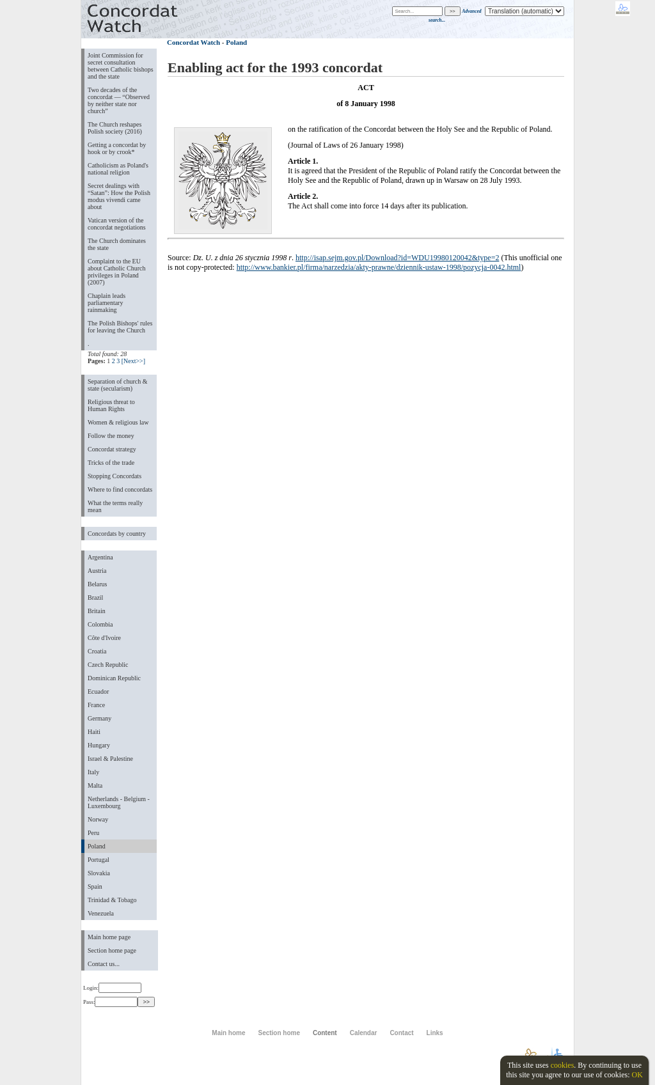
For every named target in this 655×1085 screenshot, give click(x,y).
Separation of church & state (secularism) (117, 385)
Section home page (112, 950)
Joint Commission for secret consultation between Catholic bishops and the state (121, 66)
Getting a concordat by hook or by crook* (117, 148)
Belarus (97, 584)
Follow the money (111, 435)
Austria (97, 570)
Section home (278, 1032)
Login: (112, 988)
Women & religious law (118, 422)
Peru (93, 832)
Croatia (97, 651)
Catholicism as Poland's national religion (118, 169)
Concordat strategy (112, 449)
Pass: (110, 1002)
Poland (97, 846)
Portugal (98, 859)
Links (435, 1032)
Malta (95, 785)
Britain (97, 610)
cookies (562, 1065)
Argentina (100, 557)
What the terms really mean (115, 506)
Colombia (100, 624)
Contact (401, 1032)
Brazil (95, 597)
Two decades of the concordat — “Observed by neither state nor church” (119, 100)
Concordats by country (117, 533)
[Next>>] (133, 360)
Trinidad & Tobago (112, 899)
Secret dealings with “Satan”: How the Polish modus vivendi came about (119, 196)
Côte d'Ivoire (104, 637)
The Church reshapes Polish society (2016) (115, 128)
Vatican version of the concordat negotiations (117, 224)
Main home (228, 1032)
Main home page (109, 937)
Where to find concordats (120, 489)
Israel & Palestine (110, 758)
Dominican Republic (114, 678)
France (96, 704)
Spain (95, 886)
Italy (93, 772)
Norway (98, 819)
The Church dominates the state (117, 244)
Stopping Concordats (114, 476)
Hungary (99, 745)
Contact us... (104, 963)
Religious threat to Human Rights (111, 405)
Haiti (94, 731)
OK (636, 1074)
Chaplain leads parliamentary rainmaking (106, 302)
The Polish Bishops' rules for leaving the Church (120, 327)
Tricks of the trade (111, 462)
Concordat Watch (193, 42)
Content (325, 1032)
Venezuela (101, 913)
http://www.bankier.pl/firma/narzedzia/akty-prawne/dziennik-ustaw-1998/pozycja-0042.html (379, 267)
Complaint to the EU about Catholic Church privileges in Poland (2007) (116, 272)
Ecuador (98, 691)
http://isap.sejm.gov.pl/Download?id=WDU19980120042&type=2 (397, 257)
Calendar (363, 1032)
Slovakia (99, 873)
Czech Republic (108, 664)
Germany (99, 718)
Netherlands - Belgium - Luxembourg (119, 802)
